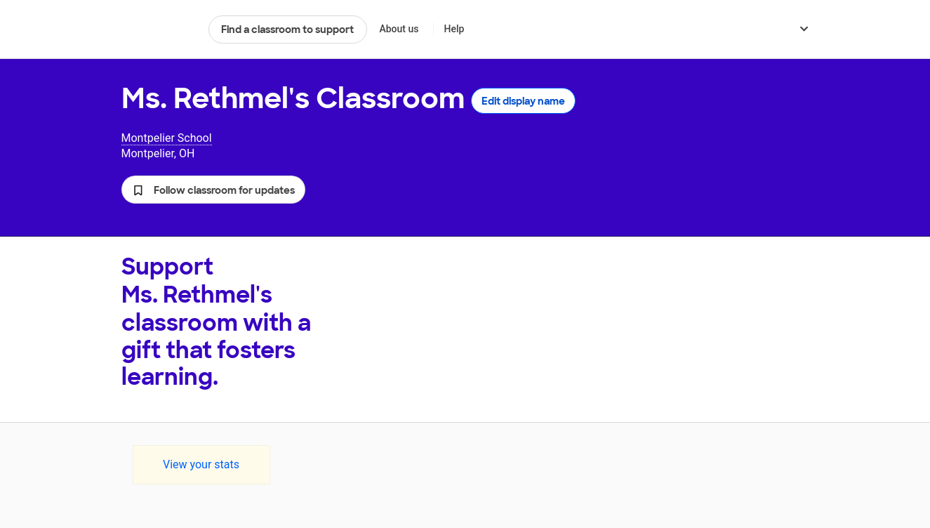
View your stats (201, 464)
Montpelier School (166, 138)
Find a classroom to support (287, 29)
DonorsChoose (159, 29)
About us (398, 28)
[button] (213, 190)
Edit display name (523, 101)
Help (454, 28)
